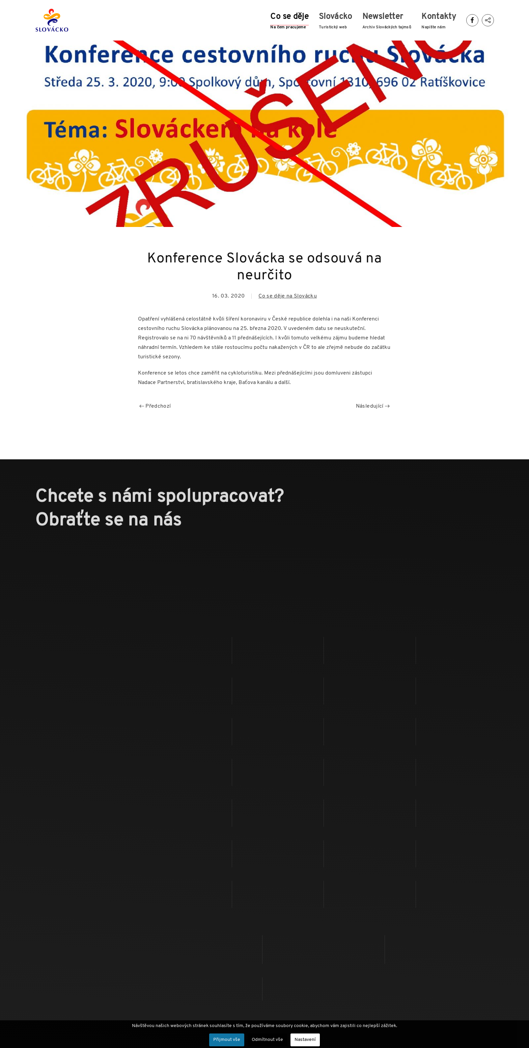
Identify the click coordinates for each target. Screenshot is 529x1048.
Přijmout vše (226, 1039)
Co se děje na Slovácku (287, 296)
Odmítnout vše (267, 1039)
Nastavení (305, 1039)
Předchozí (155, 406)
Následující (373, 406)
